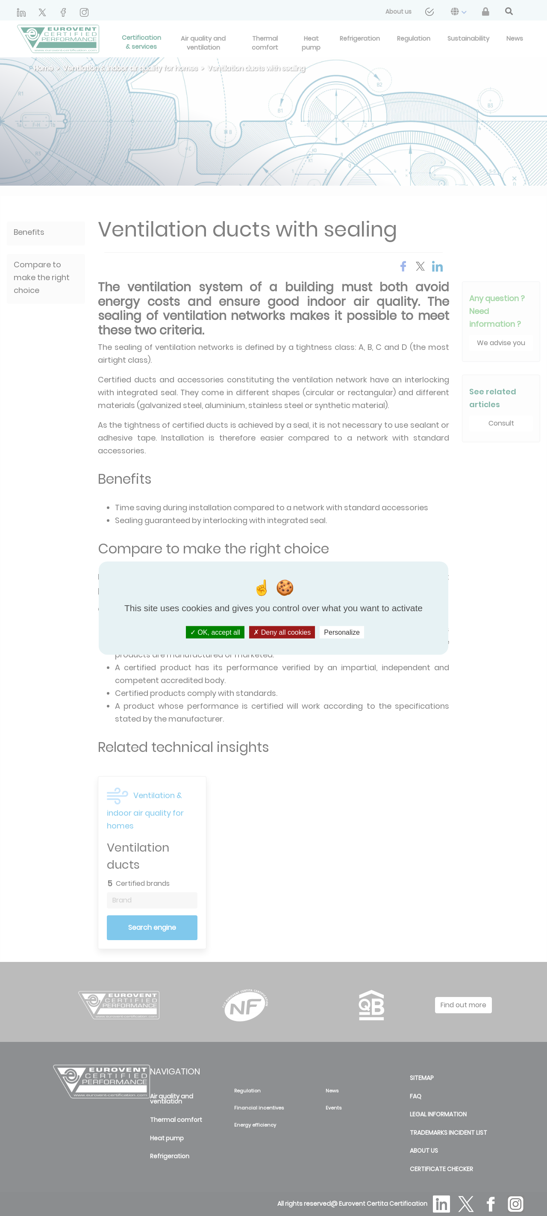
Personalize (342, 632)
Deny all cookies (282, 632)
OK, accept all (215, 632)
